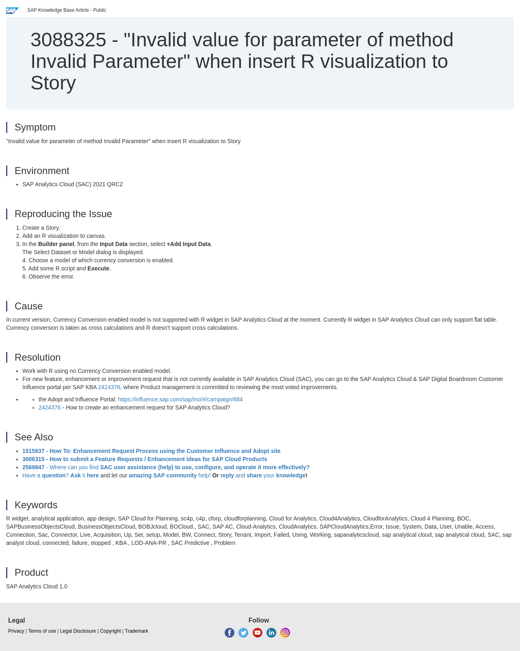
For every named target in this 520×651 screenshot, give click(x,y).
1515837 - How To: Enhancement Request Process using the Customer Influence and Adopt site (151, 451)
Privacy (16, 631)
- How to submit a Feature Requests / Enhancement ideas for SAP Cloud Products (156, 459)
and (240, 475)
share (254, 475)
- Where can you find (166, 467)
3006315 (33, 459)
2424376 (109, 387)
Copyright (110, 631)
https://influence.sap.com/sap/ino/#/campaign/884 (180, 399)
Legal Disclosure (78, 631)
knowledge (290, 475)
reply (228, 475)
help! (169, 475)
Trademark (136, 631)
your (269, 475)
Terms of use (42, 631)
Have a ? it (61, 475)
